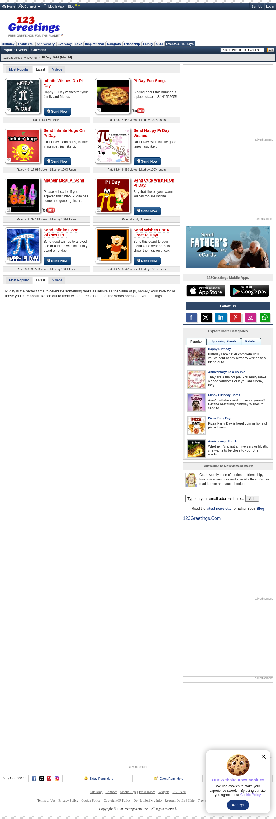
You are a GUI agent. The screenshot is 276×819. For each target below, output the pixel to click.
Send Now (57, 111)
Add (252, 499)
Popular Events (15, 50)
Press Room (147, 792)
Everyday (65, 44)
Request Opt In (175, 800)
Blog (71, 6)
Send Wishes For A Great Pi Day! (151, 232)
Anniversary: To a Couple (226, 372)
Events (32, 57)
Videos (57, 69)
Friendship (132, 44)
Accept (238, 805)
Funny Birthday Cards (224, 395)
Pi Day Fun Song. (150, 80)
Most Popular (19, 69)
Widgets (163, 792)
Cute (159, 44)
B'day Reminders (98, 778)
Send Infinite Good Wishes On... (61, 232)
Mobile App (56, 6)
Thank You (25, 44)
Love (78, 44)
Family (148, 44)
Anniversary (46, 44)
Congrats (114, 44)
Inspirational (94, 44)
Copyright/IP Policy (116, 800)
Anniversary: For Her (223, 441)
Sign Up (256, 6)
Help (191, 800)
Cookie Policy (90, 800)
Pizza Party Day (219, 418)
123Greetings (12, 57)
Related (251, 341)
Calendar (38, 50)
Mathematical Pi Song (64, 180)
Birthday (8, 44)
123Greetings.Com (202, 518)
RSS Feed (179, 792)
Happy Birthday (219, 349)
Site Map (96, 792)
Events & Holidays (180, 44)
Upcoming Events (224, 341)
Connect (30, 6)
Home (11, 6)
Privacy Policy (68, 800)
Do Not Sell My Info (148, 800)
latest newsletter (219, 509)
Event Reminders (168, 778)
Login (270, 6)
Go (271, 49)
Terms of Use (46, 800)
